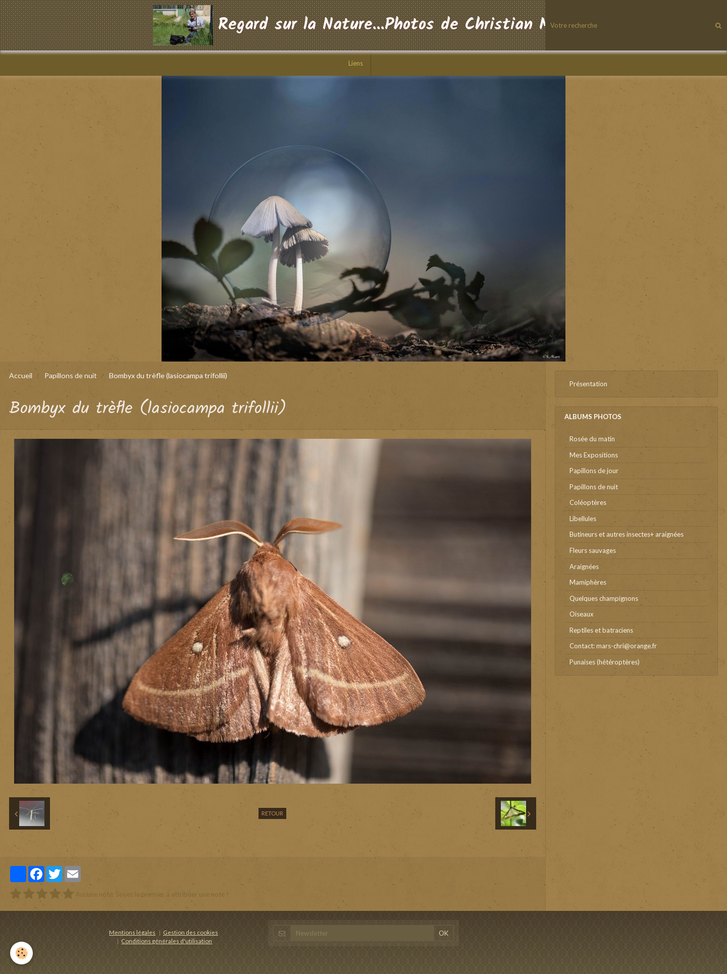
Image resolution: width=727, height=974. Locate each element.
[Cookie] (21, 953)
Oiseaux (581, 614)
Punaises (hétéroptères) (604, 662)
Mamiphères (587, 582)
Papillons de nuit (70, 375)
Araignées (584, 566)
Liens (355, 63)
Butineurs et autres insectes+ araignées (626, 534)
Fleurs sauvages (592, 550)
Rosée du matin (592, 439)
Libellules (582, 519)
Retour (272, 813)
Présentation (588, 384)
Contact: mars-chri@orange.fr (613, 646)
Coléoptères (587, 502)
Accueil (20, 375)
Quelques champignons (603, 598)
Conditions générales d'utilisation (166, 940)
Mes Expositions (593, 455)
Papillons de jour (593, 471)
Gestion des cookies (190, 932)
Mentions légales (132, 932)
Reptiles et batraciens (601, 630)
